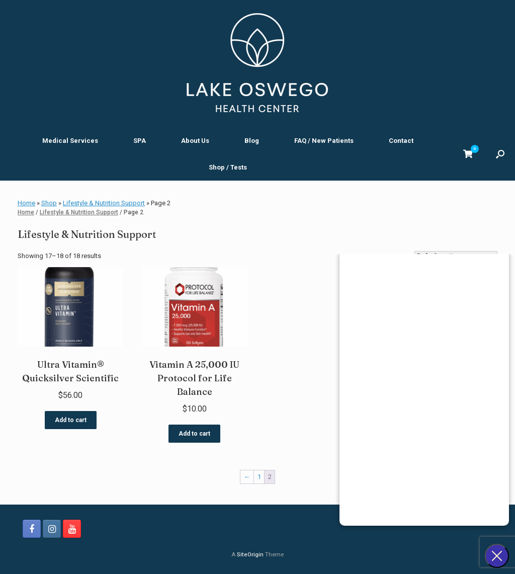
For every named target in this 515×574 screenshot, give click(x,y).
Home (26, 203)
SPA (139, 140)
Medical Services (70, 140)
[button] (500, 154)
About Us (195, 140)
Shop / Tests (228, 167)
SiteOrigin (250, 554)
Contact (401, 140)
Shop (49, 203)
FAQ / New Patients (324, 140)
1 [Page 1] (259, 476)
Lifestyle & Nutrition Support (104, 203)
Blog (251, 140)
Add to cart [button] (71, 420)
